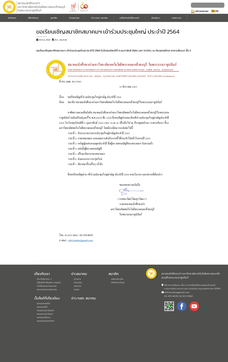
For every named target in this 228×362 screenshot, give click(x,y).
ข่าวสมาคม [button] (74, 18)
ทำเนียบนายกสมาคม (47, 286)
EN (216, 11)
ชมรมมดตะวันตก (45, 314)
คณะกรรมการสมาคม (47, 289)
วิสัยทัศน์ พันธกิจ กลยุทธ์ (48, 282)
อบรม (76, 289)
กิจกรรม (78, 282)
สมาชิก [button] (53, 18)
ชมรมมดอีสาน (43, 317)
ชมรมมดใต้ (42, 307)
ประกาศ (77, 286)
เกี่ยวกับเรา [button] (33, 18)
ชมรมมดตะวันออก (45, 310)
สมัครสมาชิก (117, 279)
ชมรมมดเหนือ (43, 303)
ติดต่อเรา (155, 17)
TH (213, 11)
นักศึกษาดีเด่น (117, 282)
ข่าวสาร (77, 279)
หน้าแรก (12, 17)
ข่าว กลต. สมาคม (99, 17)
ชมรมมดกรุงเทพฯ (45, 321)
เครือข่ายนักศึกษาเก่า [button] (129, 18)
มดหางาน (176, 17)
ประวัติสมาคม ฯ (44, 279)
